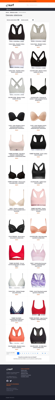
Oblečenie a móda (13, 12)
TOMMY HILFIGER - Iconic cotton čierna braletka (38, 154)
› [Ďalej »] (47, 353)
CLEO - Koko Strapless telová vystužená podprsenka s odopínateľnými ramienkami (38, 127)
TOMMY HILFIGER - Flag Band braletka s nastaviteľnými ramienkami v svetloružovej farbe (16, 155)
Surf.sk (7, 12)
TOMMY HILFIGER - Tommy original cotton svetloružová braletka (38, 210)
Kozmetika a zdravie (25, 376)
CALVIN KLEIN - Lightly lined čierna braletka (38, 182)
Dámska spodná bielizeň (12, 19)
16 (45, 353)
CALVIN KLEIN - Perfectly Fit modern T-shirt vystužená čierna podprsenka (38, 99)
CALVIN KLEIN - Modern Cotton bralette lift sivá (16, 98)
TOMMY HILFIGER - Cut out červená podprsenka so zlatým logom (16, 265)
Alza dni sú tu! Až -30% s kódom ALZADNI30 (27, 1)
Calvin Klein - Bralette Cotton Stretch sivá (38, 44)
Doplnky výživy (24, 370)
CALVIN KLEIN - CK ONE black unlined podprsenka (38, 347)
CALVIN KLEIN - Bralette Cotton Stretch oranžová (16, 347)
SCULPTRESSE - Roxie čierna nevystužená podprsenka (17, 237)
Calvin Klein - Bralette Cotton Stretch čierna (16, 44)
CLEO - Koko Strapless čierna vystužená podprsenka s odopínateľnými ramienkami (17, 127)
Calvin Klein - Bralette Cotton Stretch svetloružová (16, 71)
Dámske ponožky (24, 19)
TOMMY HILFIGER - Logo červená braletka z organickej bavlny (38, 319)
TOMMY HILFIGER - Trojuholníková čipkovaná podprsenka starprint (17, 319)
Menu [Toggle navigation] (9, 9)
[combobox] (37, 5)
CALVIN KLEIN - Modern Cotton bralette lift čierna (38, 71)
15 (42, 353)
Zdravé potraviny (24, 371)
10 (37, 353)
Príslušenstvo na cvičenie (26, 375)
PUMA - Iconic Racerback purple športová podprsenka (38, 292)
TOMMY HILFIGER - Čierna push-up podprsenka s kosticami (16, 182)
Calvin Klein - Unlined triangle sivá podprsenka (17, 292)
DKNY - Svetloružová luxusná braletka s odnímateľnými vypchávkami (38, 265)
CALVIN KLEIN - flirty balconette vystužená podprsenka (38, 237)
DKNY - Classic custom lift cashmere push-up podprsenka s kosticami (16, 210)
